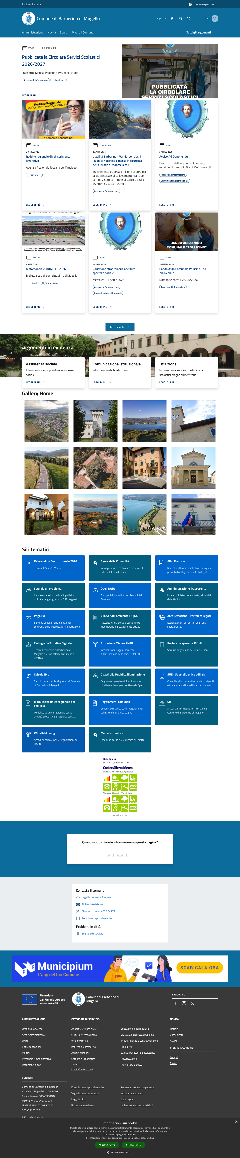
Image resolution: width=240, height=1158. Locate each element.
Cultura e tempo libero (84, 1035)
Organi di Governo (32, 1029)
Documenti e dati (31, 1065)
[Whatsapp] (184, 18)
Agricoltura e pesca (131, 1065)
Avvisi (31, 48)
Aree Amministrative (34, 1035)
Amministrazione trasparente (137, 1087)
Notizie (33, 257)
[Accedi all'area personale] (201, 4)
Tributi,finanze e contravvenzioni (139, 1041)
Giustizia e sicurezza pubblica (137, 1035)
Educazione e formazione (135, 1029)
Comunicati (102, 145)
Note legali (127, 1099)
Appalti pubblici (80, 1053)
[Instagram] (176, 18)
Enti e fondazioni (31, 1047)
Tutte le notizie (120, 327)
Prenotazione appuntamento (87, 1087)
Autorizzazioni (129, 1059)
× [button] (236, 1122)
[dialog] (120, 1138)
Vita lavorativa (79, 1041)
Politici (26, 1053)
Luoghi (174, 1057)
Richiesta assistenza (82, 1105)
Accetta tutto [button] (107, 1145)
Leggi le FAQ (78, 1099)
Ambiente (126, 1047)
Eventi (173, 1063)
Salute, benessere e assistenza (138, 1053)
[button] (120, 1152)
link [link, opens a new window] (152, 1138)
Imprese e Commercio (83, 1047)
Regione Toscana (31, 4)
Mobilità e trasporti (82, 1069)
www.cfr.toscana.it (120, 815)
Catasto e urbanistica (83, 1059)
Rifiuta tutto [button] (133, 1144)
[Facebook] (167, 18)
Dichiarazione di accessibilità (137, 1105)
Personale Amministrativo (37, 1059)
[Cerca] (214, 18)
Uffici (25, 1041)
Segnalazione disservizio (85, 1093)
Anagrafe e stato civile (84, 1029)
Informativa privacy (132, 1093)
